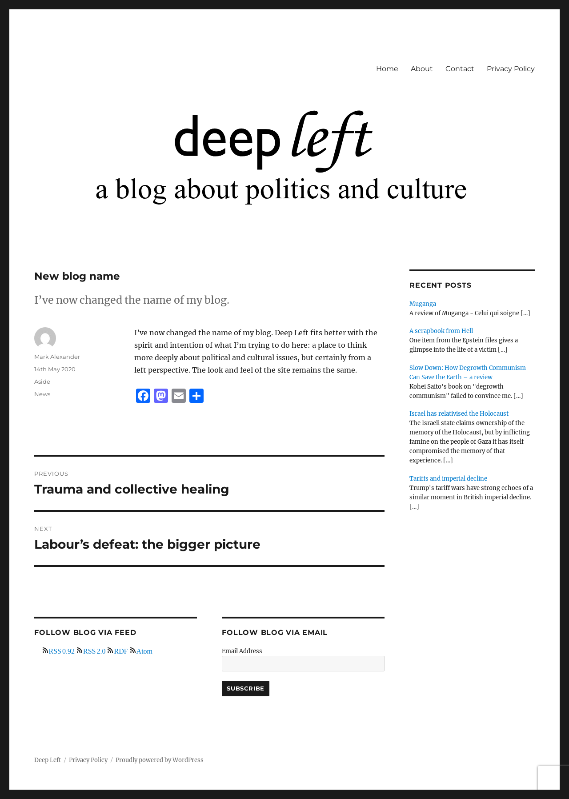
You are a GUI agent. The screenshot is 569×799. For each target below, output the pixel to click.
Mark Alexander (57, 356)
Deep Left (47, 760)
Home (387, 68)
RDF (121, 650)
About (422, 68)
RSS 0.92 (62, 650)
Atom (144, 650)
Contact (459, 68)
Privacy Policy (511, 68)
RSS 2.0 (94, 650)
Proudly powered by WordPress (160, 760)
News (42, 393)
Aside (42, 381)
